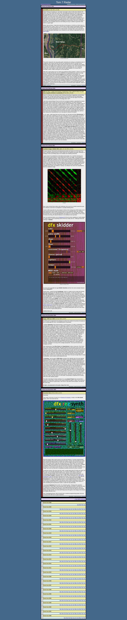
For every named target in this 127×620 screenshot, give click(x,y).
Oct (65, 509)
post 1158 (45, 31)
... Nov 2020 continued (79, 499)
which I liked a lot (47, 304)
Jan (84, 504)
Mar (80, 504)
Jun (73, 509)
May (76, 509)
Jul (71, 509)
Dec (61, 509)
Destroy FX (62, 217)
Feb (82, 504)
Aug (69, 509)
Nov (63, 509)
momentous (49, 85)
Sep (67, 509)
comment (83, 85)
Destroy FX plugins (66, 397)
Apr (78, 504)
